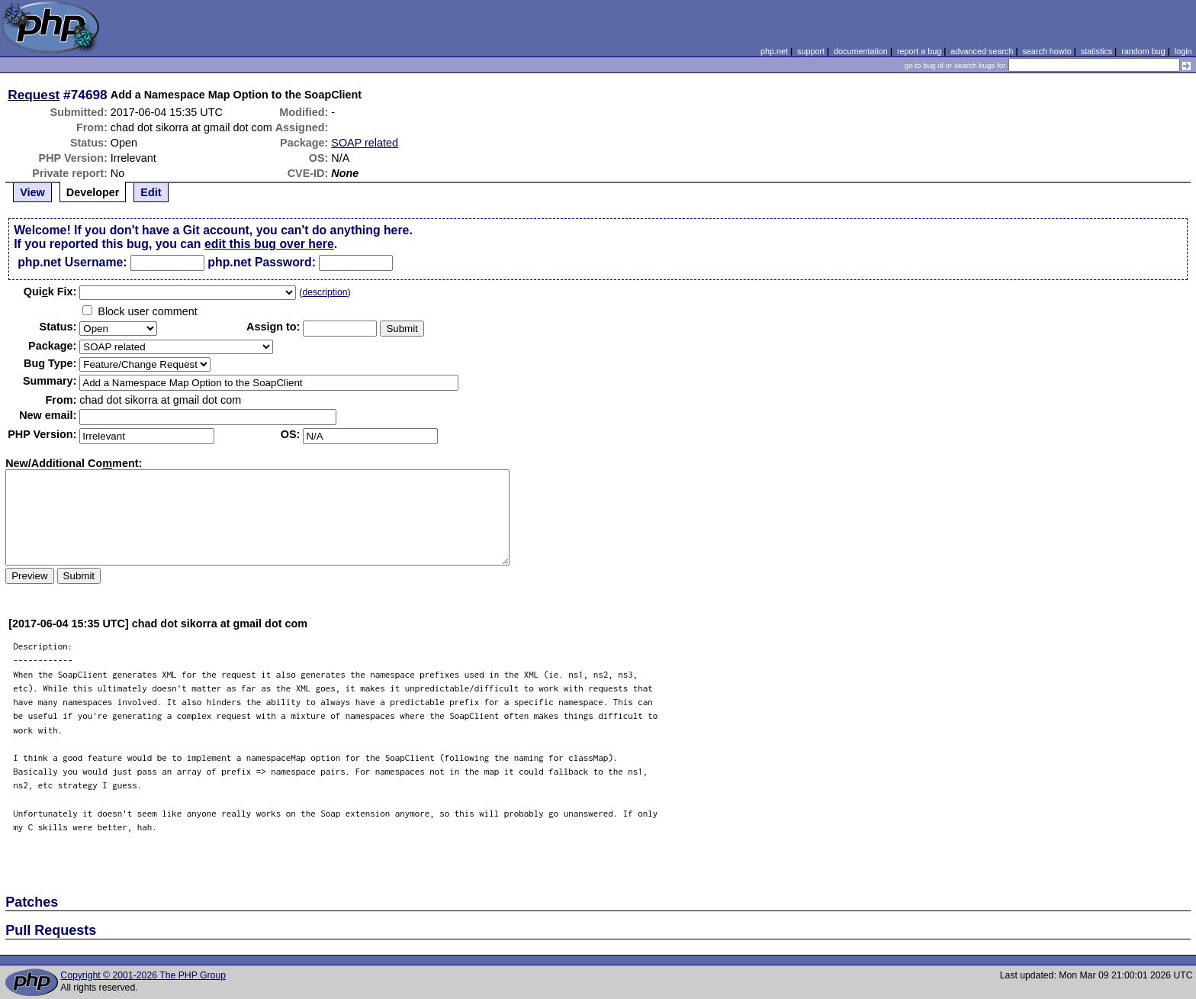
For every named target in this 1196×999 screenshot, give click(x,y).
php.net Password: (261, 262)
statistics (1096, 51)
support (811, 51)
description (324, 292)
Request (33, 94)
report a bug (919, 51)
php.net (774, 51)
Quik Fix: (50, 291)
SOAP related (364, 143)
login (1183, 51)
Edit (150, 192)
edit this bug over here (269, 243)
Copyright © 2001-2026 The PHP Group (143, 975)
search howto (1046, 51)
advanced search (981, 51)
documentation (861, 51)
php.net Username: (72, 262)
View (32, 192)
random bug (1143, 51)
